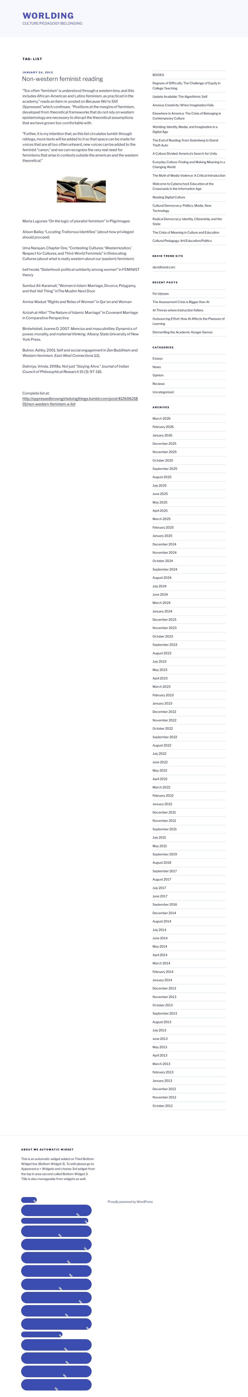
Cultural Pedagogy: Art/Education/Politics (182, 241)
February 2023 (163, 695)
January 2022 (162, 804)
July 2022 (159, 753)
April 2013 (160, 1055)
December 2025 (164, 443)
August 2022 (162, 745)
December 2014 (164, 913)
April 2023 (160, 678)
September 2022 (165, 737)
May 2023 (160, 670)
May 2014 (160, 946)
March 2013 (161, 1064)
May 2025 (160, 502)
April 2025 (160, 510)
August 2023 (162, 653)
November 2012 (164, 1097)
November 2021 (164, 820)
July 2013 (159, 1030)
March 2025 (161, 519)
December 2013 (164, 988)
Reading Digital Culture (169, 197)
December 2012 (164, 1089)
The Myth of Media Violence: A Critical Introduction (189, 175)
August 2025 (162, 477)
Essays (158, 358)
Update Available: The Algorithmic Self (180, 96)
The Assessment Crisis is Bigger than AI (181, 302)
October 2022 (163, 728)
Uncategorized (163, 392)
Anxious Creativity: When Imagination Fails (183, 105)
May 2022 (160, 770)
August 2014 (162, 921)
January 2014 (162, 980)
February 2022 (163, 795)
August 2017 (162, 879)
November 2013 (164, 997)
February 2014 (163, 972)
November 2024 (165, 552)
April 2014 (160, 955)
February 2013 (163, 1072)
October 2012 (163, 1106)
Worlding (48, 16)
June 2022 (160, 762)
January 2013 (162, 1080)
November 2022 (164, 720)
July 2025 (159, 485)
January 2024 (162, 611)
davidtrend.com (164, 267)
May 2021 (160, 846)
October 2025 (163, 460)
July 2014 (159, 930)
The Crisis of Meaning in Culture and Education (186, 232)
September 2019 (165, 854)
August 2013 (162, 1022)
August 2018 (162, 862)
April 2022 (160, 779)
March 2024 (161, 603)
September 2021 (165, 829)
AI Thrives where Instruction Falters (178, 310)
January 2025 (162, 536)
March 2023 (161, 686)
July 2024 (159, 586)
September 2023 (165, 644)
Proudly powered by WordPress (130, 1202)
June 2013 (160, 1039)
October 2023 (163, 636)
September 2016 (165, 904)
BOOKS (158, 75)
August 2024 (162, 577)
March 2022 (161, 787)
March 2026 (161, 418)
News (157, 367)
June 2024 (160, 594)
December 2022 (164, 712)
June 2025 (160, 494)
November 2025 (165, 452)
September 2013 (165, 1013)
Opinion (158, 375)
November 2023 (165, 628)
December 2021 (164, 812)
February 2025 (163, 527)
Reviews (159, 384)
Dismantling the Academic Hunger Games (183, 332)
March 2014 (161, 963)
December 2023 (164, 619)
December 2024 (164, 544)
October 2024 (163, 561)
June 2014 (160, 938)
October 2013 (163, 1005)
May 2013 (160, 1047)
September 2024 (165, 569)
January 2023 (162, 703)
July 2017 (159, 888)
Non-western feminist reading (62, 78)
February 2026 (163, 427)
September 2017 (165, 871)
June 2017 (160, 896)
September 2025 (165, 469)
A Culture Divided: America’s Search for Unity (185, 153)
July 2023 (159, 661)
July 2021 (159, 837)
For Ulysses (161, 293)
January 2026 (162, 435)
